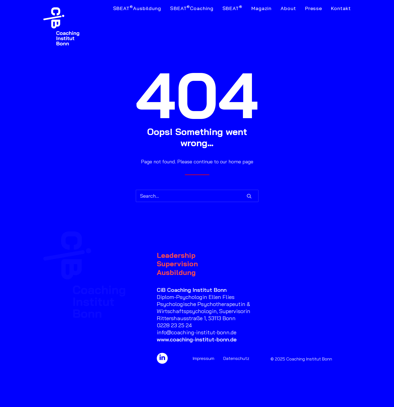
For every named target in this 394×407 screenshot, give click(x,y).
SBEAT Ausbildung (137, 7)
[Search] (197, 196)
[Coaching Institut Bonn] (61, 26)
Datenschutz (236, 358)
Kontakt (341, 8)
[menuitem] (139, 26)
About (288, 8)
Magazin (261, 8)
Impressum (203, 358)
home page (240, 161)
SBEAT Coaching (191, 7)
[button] (249, 196)
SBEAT (232, 7)
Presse (313, 8)
